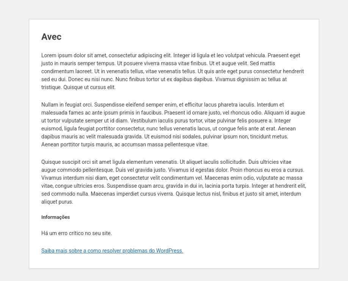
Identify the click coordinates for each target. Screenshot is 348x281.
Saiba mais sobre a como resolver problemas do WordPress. (112, 251)
